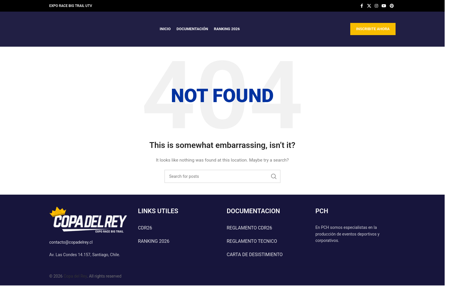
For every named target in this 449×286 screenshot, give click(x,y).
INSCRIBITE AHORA (373, 29)
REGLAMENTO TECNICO (252, 241)
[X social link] (369, 6)
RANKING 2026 (153, 241)
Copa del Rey (75, 276)
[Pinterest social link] (392, 6)
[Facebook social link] (361, 6)
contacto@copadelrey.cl (71, 242)
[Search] (222, 176)
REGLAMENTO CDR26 (249, 228)
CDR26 (145, 228)
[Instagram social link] (376, 6)
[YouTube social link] (384, 6)
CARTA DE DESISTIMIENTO (255, 254)
